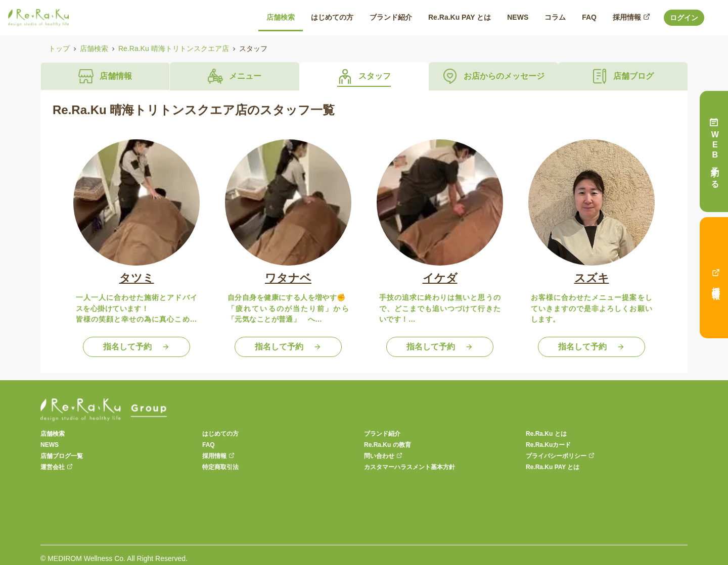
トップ (59, 48)
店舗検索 (94, 48)
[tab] (105, 76)
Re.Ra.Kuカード (548, 444)
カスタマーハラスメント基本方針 (409, 467)
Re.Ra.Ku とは (546, 433)
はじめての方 (220, 433)
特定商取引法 (220, 467)
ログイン (684, 18)
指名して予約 (136, 346)
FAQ (208, 444)
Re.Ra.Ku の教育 (387, 444)
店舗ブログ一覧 (61, 455)
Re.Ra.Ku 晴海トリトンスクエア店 (173, 48)
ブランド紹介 (382, 433)
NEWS (49, 444)
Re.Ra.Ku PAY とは (552, 467)
